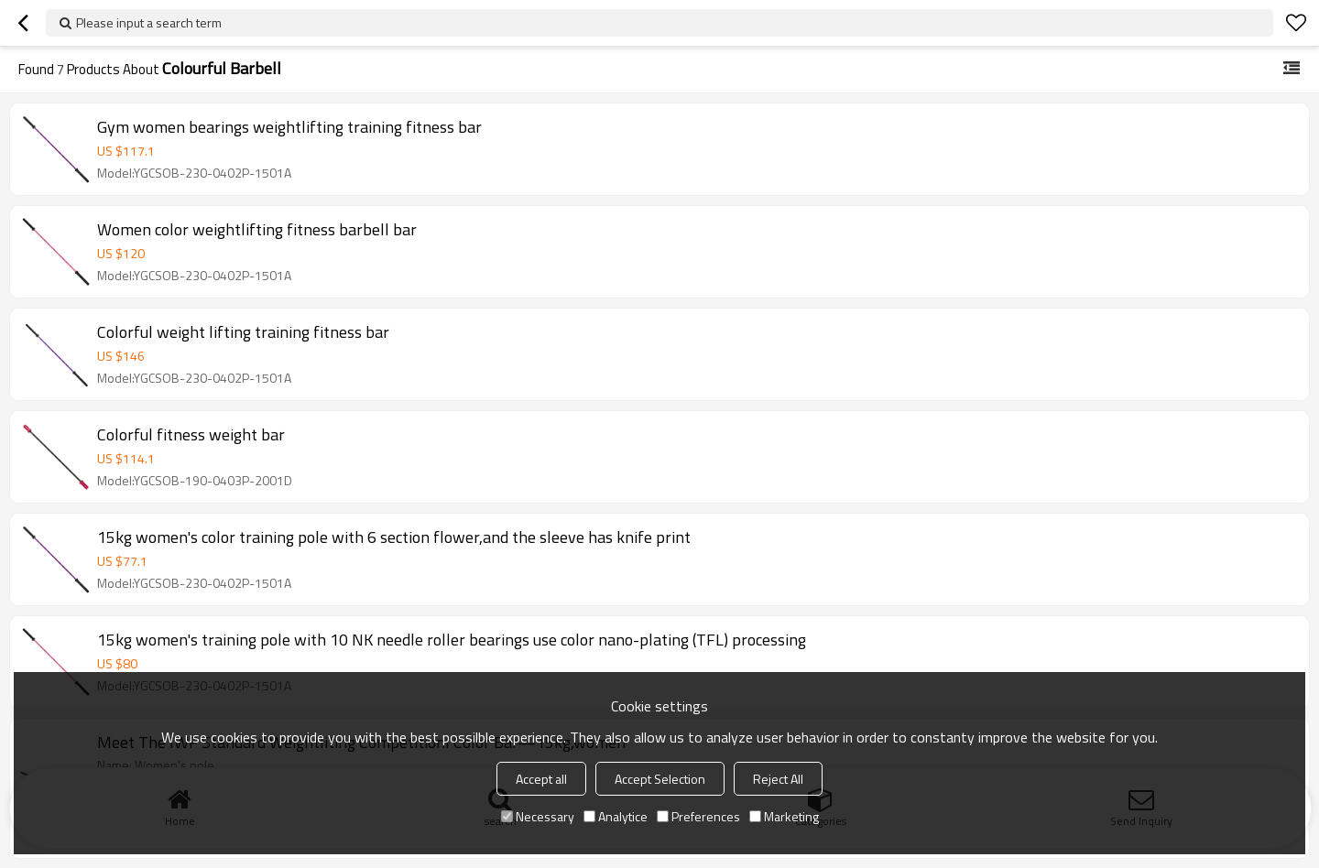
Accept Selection (660, 778)
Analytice (615, 816)
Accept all (541, 778)
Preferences (698, 816)
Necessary (537, 816)
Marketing (784, 816)
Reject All (778, 778)
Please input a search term (149, 22)
